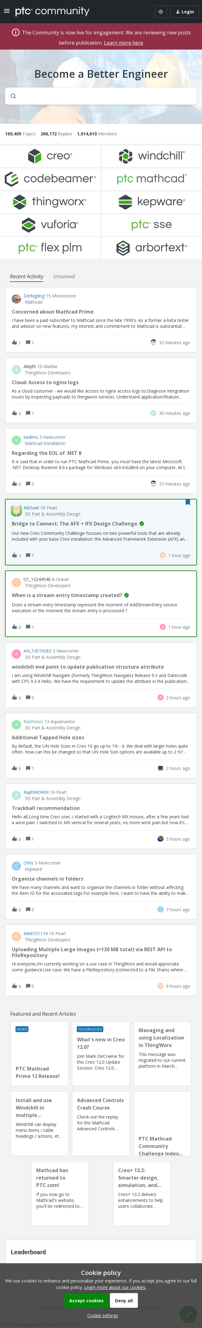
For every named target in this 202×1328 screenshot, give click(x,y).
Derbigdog (34, 296)
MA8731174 (36, 933)
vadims (31, 437)
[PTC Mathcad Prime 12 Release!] (40, 1053)
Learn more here (123, 42)
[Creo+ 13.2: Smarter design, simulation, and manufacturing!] (142, 1193)
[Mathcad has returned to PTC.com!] (60, 1193)
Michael (31, 508)
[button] (101, 1315)
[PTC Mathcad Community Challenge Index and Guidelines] (162, 1123)
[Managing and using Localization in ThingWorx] (162, 1053)
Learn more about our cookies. (115, 1287)
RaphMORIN (36, 792)
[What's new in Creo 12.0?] (101, 1053)
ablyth (30, 366)
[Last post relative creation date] (174, 342)
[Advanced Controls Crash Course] (101, 1123)
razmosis (33, 721)
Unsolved (64, 276)
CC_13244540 (37, 579)
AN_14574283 (37, 651)
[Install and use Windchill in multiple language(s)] (40, 1123)
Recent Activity (26, 276)
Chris (28, 863)
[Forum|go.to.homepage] (52, 12)
